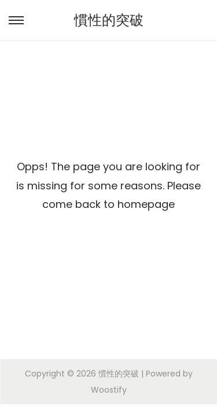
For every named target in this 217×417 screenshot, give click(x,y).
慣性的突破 (109, 20)
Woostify (109, 390)
